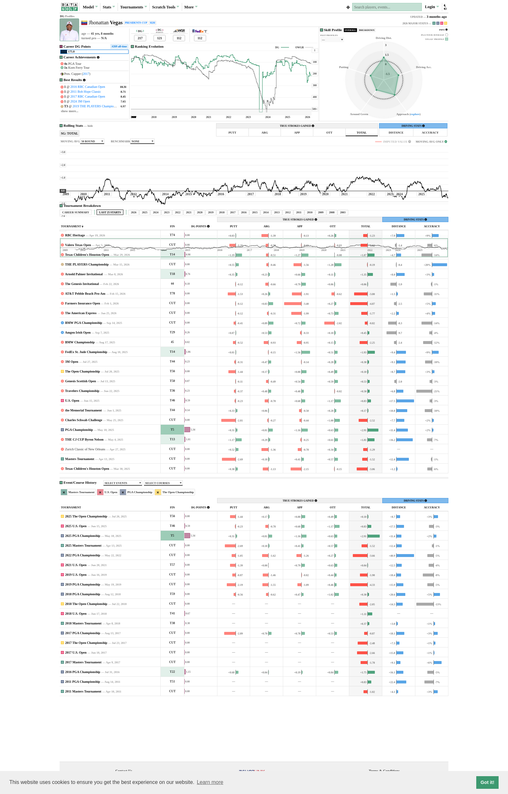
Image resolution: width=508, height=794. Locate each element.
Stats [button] (109, 7)
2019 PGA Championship (82, 645)
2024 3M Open (80, 101)
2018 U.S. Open (76, 674)
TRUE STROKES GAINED (297, 125)
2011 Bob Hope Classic (85, 91)
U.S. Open (72, 461)
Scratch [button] (165, 7)
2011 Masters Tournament (83, 752)
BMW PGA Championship (83, 383)
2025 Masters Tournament (83, 606)
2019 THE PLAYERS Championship (97, 106)
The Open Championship (82, 432)
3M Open (71, 422)
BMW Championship (80, 403)
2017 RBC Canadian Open (87, 96)
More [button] (191, 7)
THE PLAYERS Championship (87, 325)
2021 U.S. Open (76, 625)
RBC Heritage (75, 296)
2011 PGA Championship (82, 742)
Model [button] (90, 7)
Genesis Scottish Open (80, 442)
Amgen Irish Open (77, 393)
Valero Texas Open (78, 305)
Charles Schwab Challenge (83, 480)
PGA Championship (79, 490)
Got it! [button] (487, 782)
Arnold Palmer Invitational (84, 335)
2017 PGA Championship (82, 693)
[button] (445, 7)
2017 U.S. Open (76, 713)
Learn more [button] (210, 782)
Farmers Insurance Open (82, 364)
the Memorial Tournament (84, 471)
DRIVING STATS (413, 125)
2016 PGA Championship (82, 732)
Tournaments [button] (133, 7)
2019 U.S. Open (76, 635)
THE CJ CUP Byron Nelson (84, 500)
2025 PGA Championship (82, 596)
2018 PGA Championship (82, 655)
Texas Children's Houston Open (87, 315)
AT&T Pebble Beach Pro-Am (85, 354)
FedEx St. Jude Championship (86, 412)
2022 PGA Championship (82, 616)
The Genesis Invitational (82, 344)
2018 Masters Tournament (83, 684)
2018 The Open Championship (86, 664)
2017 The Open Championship (86, 703)
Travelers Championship (82, 451)
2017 (86, 74)
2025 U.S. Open (76, 586)
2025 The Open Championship (86, 577)
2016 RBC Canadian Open (87, 87)
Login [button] (432, 7)
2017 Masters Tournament (83, 723)
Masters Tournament (79, 519)
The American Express (81, 373)
